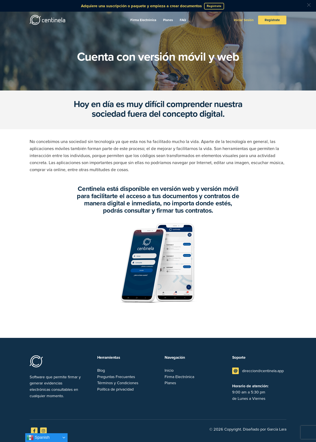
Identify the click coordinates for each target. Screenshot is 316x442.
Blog (101, 370)
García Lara (276, 429)
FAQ (183, 20)
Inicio (169, 370)
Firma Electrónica (143, 20)
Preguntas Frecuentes (116, 377)
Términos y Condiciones (117, 383)
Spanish (38, 437)
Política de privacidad (115, 389)
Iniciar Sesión (244, 20)
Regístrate (272, 20)
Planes (168, 20)
